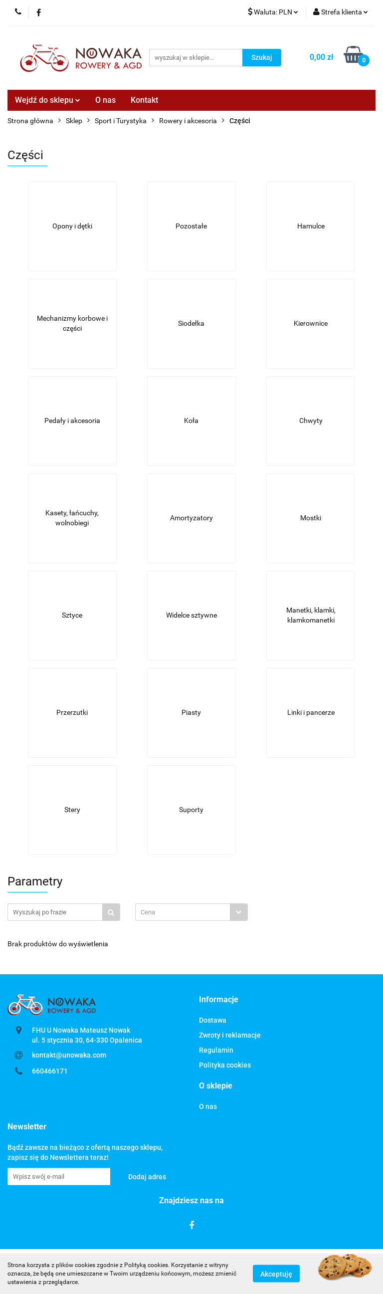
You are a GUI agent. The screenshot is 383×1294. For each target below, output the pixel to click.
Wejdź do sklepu (47, 100)
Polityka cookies (225, 1065)
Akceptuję (276, 1274)
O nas (105, 100)
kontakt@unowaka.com (69, 1055)
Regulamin (216, 1050)
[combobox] (191, 912)
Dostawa (212, 1020)
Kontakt (144, 100)
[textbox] (183, 912)
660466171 (50, 1071)
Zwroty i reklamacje (230, 1035)
